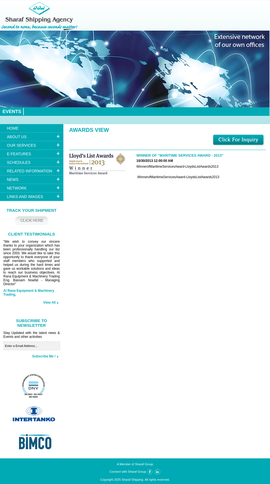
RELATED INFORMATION (29, 171)
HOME (12, 128)
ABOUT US (16, 137)
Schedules (19, 162)
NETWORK (17, 188)
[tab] (31, 137)
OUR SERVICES (21, 145)
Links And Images (25, 196)
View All (49, 302)
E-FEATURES (19, 154)
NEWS (12, 179)
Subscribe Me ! (44, 356)
